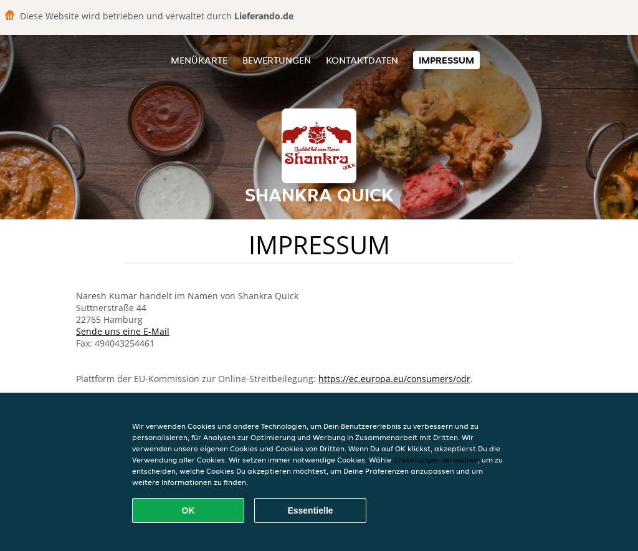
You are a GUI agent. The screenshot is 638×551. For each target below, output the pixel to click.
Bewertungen (276, 60)
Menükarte (199, 60)
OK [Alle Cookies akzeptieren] (188, 510)
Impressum (446, 60)
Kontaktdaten (362, 60)
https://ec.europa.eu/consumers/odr (394, 379)
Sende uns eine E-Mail (122, 331)
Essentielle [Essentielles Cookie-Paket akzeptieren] (310, 510)
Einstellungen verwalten (435, 459)
